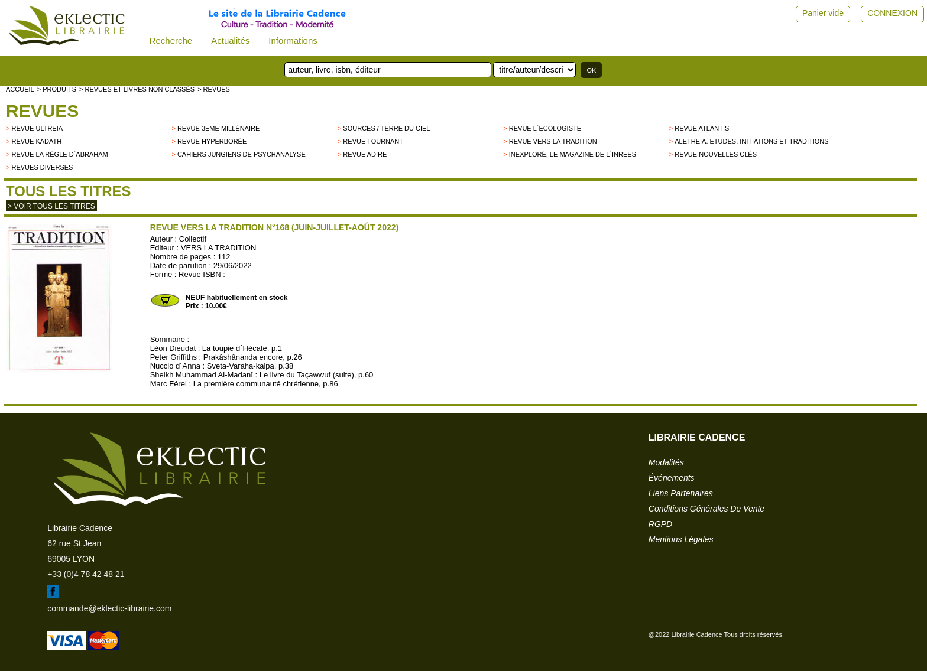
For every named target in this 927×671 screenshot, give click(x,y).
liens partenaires (681, 493)
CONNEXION (892, 13)
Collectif (192, 238)
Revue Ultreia (37, 128)
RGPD (660, 524)
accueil (20, 89)
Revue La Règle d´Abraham (59, 154)
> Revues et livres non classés (137, 89)
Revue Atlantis (702, 128)
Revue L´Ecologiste (545, 128)
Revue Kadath (36, 141)
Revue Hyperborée (212, 141)
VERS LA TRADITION (219, 247)
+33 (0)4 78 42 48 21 (85, 574)
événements (672, 478)
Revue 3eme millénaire (218, 128)
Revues (42, 110)
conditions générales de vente (706, 508)
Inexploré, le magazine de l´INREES (572, 154)
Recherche (171, 40)
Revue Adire (365, 154)
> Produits (56, 89)
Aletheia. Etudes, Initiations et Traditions (751, 141)
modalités (666, 462)
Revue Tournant (373, 141)
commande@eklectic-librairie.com (109, 608)
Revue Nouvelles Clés (716, 154)
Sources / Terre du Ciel (386, 128)
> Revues (213, 89)
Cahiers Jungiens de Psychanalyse (241, 154)
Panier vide (823, 13)
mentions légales (681, 539)
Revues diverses (42, 167)
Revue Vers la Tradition (553, 141)
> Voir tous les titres (51, 206)
